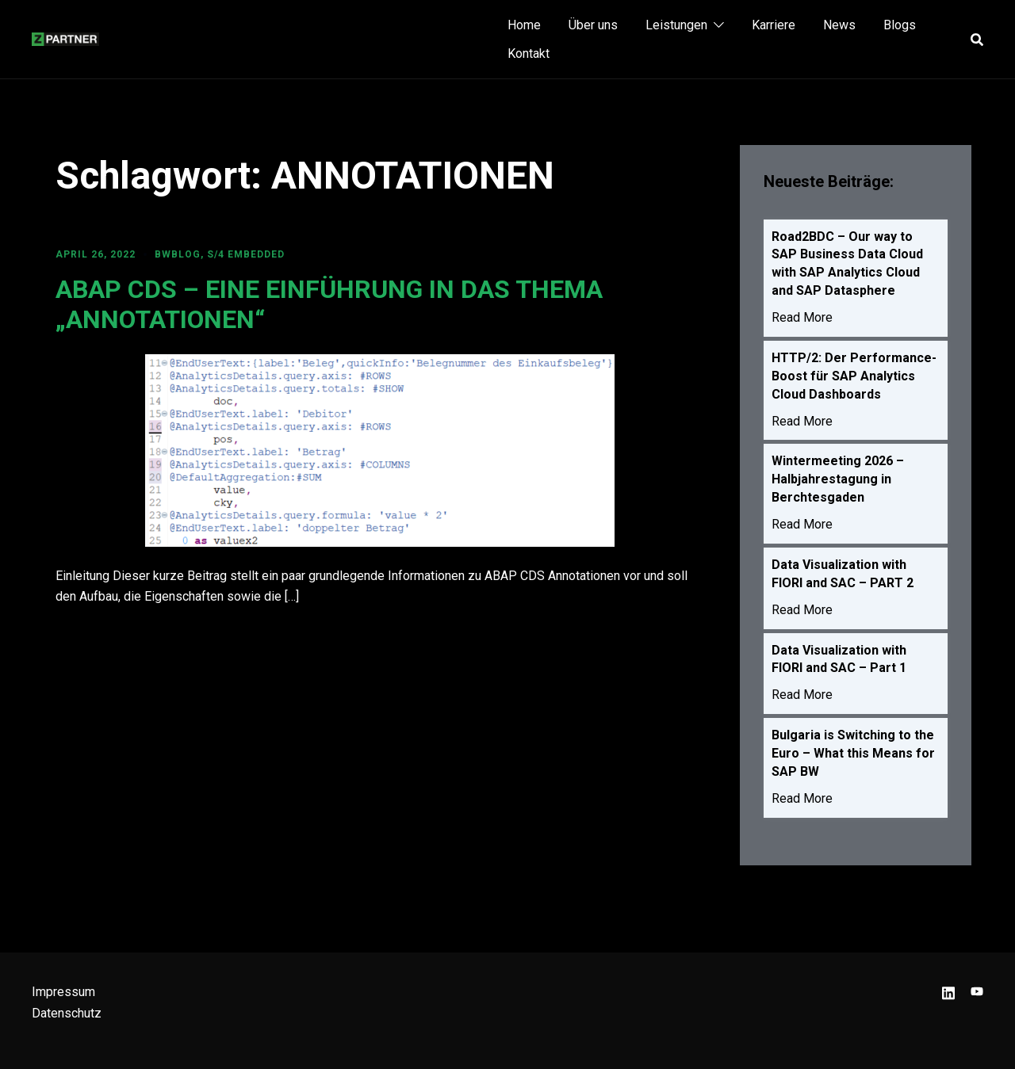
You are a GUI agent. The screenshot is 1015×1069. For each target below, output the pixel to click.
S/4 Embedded (246, 254)
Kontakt (529, 53)
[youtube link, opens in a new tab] (977, 991)
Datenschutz (67, 1013)
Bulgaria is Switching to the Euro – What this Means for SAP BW (853, 761)
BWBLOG (178, 254)
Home (524, 24)
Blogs (899, 24)
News (839, 24)
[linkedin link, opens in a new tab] (948, 991)
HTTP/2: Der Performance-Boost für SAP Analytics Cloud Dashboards (854, 378)
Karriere (773, 24)
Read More (802, 319)
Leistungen (676, 24)
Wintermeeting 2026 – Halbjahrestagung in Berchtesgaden (838, 483)
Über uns (593, 24)
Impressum (63, 991)
